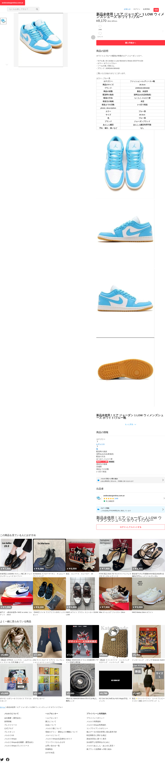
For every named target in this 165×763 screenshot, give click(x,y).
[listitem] (130, 498)
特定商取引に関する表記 (96, 735)
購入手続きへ (130, 43)
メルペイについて (52, 735)
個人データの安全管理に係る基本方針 (102, 732)
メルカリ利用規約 (94, 721)
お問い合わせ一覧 (52, 746)
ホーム (2, 707)
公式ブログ (8, 728)
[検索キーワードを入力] (21, 9)
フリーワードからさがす (55, 742)
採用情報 (7, 721)
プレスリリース (10, 725)
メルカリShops (10, 739)
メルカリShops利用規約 (96, 725)
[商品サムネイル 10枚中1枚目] (3, 21)
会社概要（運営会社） (13, 718)
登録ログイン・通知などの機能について (61, 732)
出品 (156, 10)
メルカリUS (9, 735)
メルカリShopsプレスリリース (16, 746)
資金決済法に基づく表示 (96, 739)
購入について (50, 721)
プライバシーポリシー (95, 718)
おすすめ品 (49, 753)
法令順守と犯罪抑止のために (98, 742)
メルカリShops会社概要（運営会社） (19, 742)
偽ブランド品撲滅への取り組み (99, 749)
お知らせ (127, 9)
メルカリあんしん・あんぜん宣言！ (101, 746)
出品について (50, 725)
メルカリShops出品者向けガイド (58, 739)
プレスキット (9, 732)
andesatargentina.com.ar (12, 3)
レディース (100, 444)
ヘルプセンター (51, 718)
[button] (130, 424)
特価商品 (49, 749)
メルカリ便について (53, 728)
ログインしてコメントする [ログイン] (130, 527)
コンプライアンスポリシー (97, 728)
